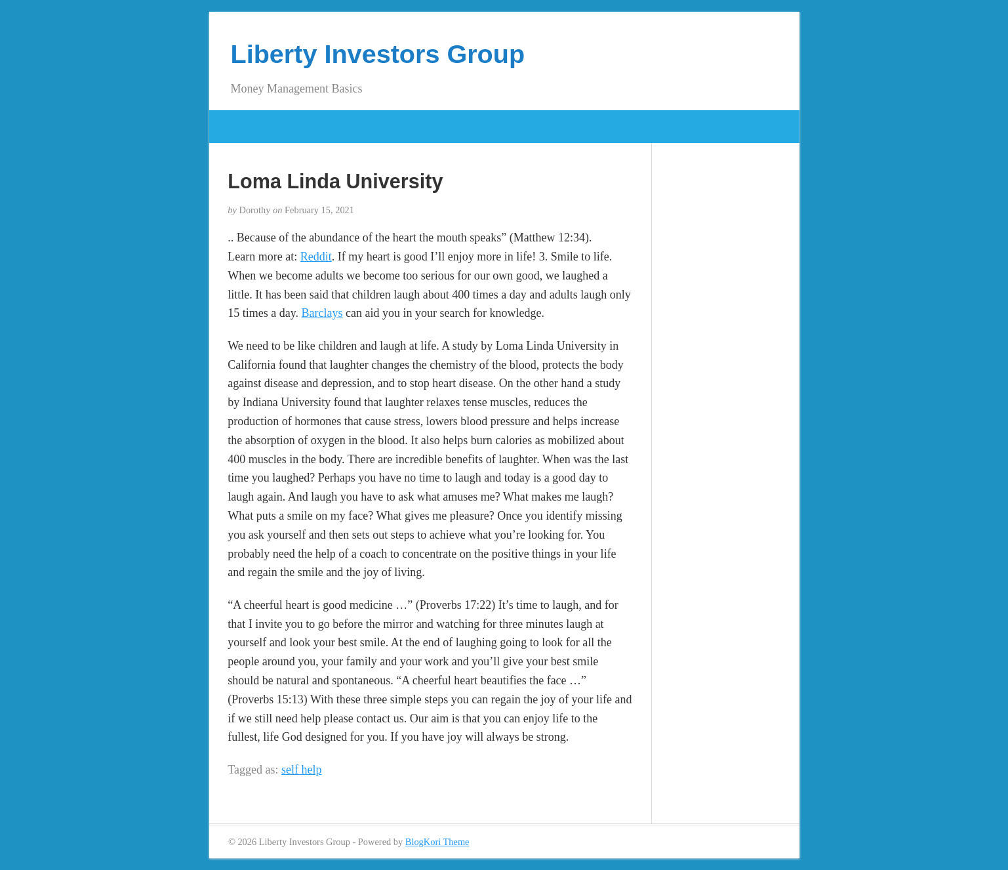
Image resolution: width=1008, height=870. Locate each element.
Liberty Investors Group (378, 53)
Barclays (322, 313)
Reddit (316, 256)
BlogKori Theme (437, 842)
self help (301, 769)
